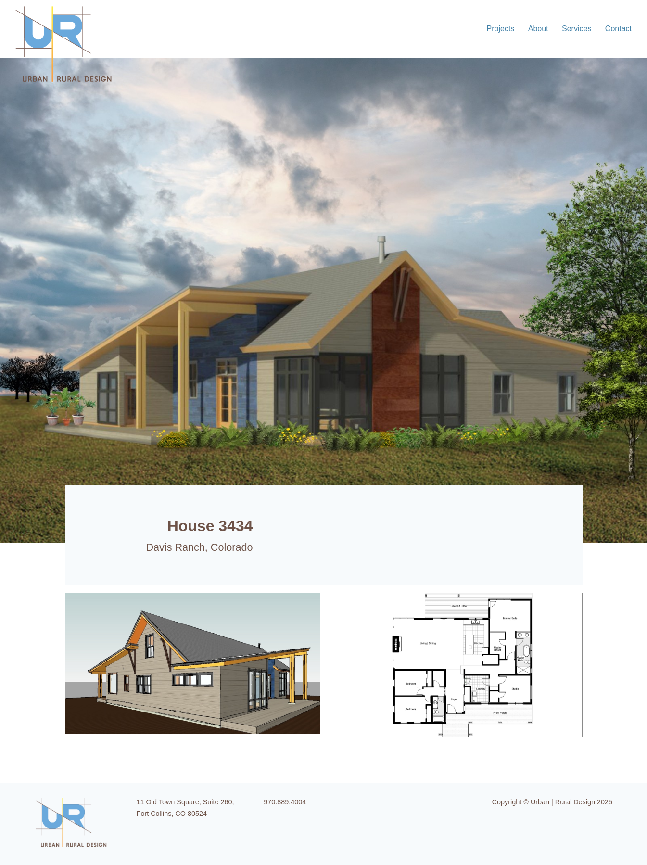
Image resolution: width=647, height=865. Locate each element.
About (538, 29)
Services (576, 29)
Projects (501, 29)
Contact (618, 29)
